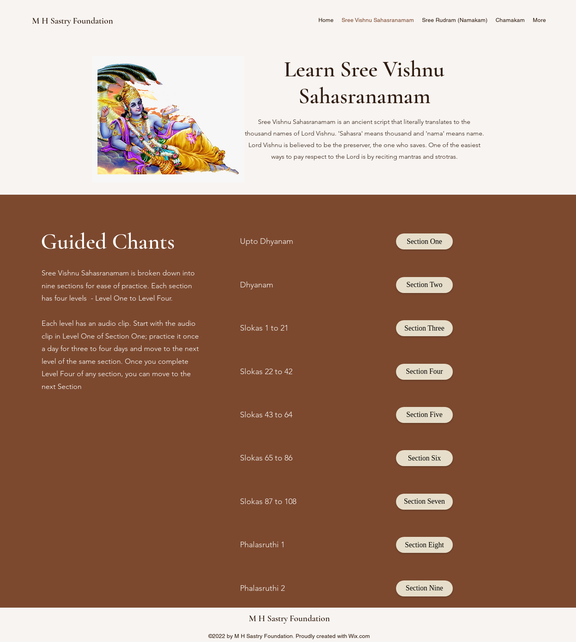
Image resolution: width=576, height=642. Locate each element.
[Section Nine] (424, 588)
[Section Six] (424, 458)
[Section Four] (424, 372)
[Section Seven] (424, 502)
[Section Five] (424, 415)
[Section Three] (424, 328)
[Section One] (424, 241)
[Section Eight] (424, 545)
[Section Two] (424, 285)
